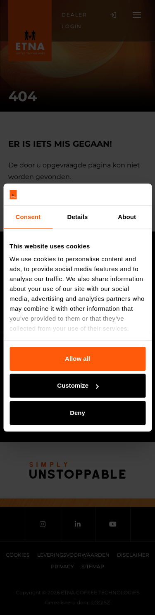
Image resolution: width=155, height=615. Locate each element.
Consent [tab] (28, 216)
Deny (77, 412)
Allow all (77, 358)
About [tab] (127, 216)
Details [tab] (77, 216)
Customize (77, 385)
